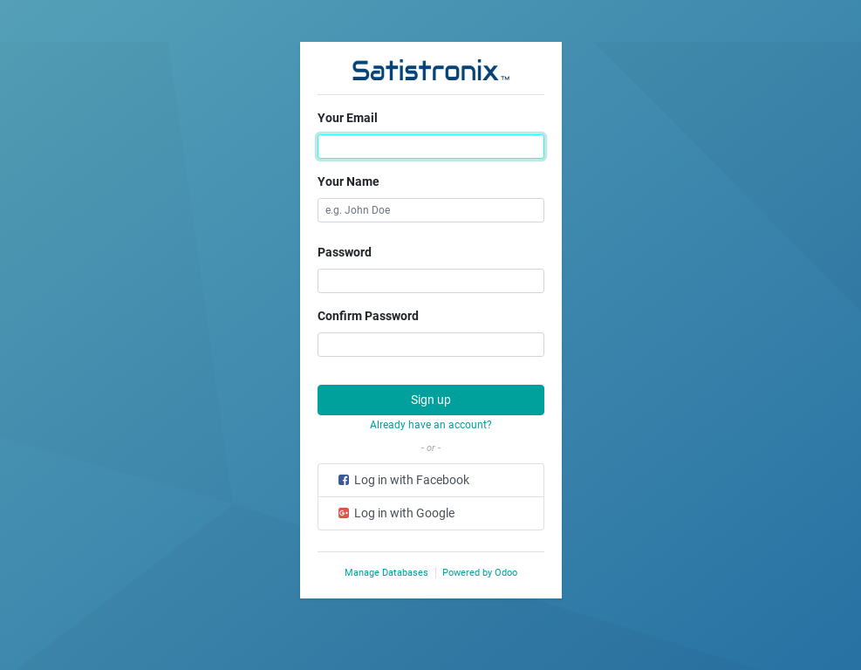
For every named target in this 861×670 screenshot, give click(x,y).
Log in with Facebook (402, 480)
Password (345, 252)
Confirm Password (368, 316)
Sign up (431, 400)
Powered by (479, 572)
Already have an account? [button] (431, 425)
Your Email (348, 118)
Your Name (348, 181)
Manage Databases (386, 572)
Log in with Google (395, 513)
